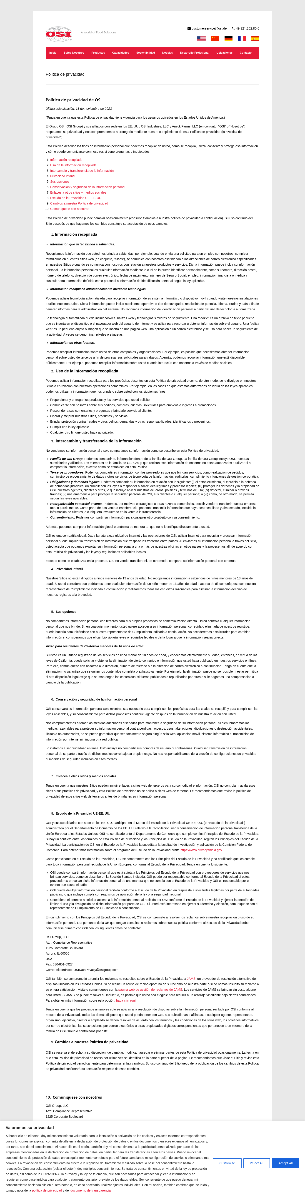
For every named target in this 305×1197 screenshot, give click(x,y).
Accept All (285, 1163)
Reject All (256, 1163)
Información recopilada (66, 160)
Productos (98, 52)
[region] (152, 1159)
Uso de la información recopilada (73, 165)
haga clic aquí (126, 1000)
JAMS (191, 978)
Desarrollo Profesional (194, 52)
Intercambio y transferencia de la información (82, 170)
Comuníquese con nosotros (69, 209)
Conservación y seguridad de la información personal (87, 187)
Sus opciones (59, 181)
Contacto (246, 52)
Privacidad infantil (62, 176)
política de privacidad (47, 1190)
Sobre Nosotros (74, 52)
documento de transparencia (90, 1190)
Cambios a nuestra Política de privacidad (79, 203)
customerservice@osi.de (209, 28)
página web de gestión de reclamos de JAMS (150, 989)
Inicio (52, 52)
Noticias (167, 52)
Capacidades (120, 52)
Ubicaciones (225, 52)
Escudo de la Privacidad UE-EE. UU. (76, 198)
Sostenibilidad (145, 52)
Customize (227, 1163)
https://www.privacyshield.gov (201, 850)
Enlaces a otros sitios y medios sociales (78, 192)
